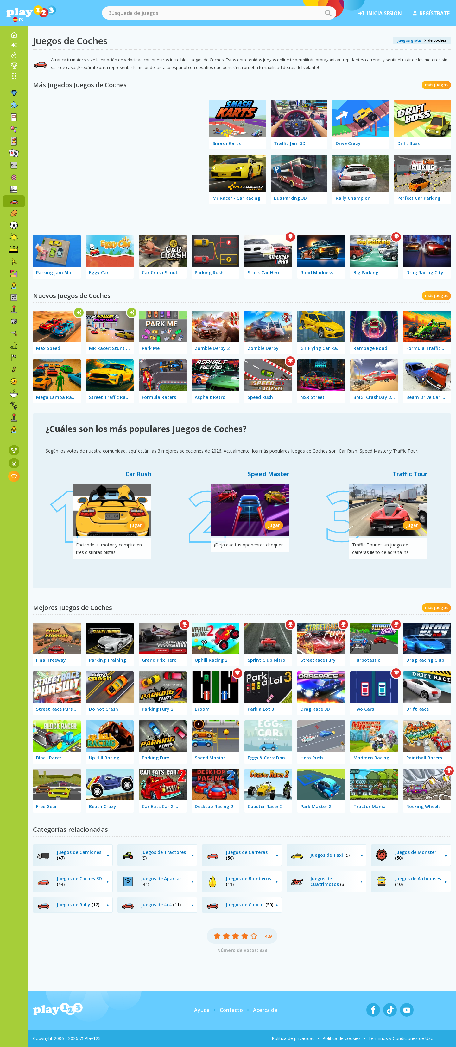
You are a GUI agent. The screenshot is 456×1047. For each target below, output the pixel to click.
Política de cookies (341, 1038)
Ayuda (202, 1010)
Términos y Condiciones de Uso (401, 1038)
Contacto (231, 1010)
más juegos (436, 85)
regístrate (431, 13)
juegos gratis (410, 40)
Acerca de (265, 1010)
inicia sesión (380, 13)
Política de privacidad (293, 1038)
